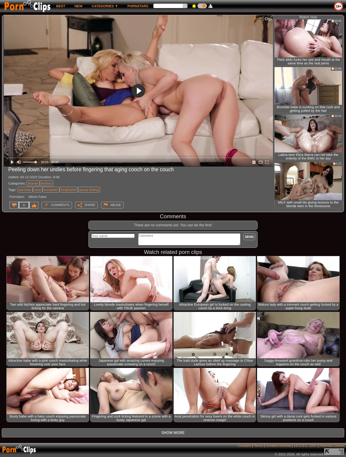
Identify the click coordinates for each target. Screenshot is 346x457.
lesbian (46, 183)
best (60, 6)
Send (249, 237)
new (78, 6)
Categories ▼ (105, 6)
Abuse (115, 205)
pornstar (25, 190)
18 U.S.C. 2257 (305, 446)
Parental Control (332, 446)
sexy (37, 190)
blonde (33, 183)
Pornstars (138, 6)
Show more (173, 433)
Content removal (278, 446)
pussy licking (89, 190)
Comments (60, 205)
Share (89, 205)
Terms (258, 446)
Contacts (244, 446)
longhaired (69, 190)
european (51, 190)
